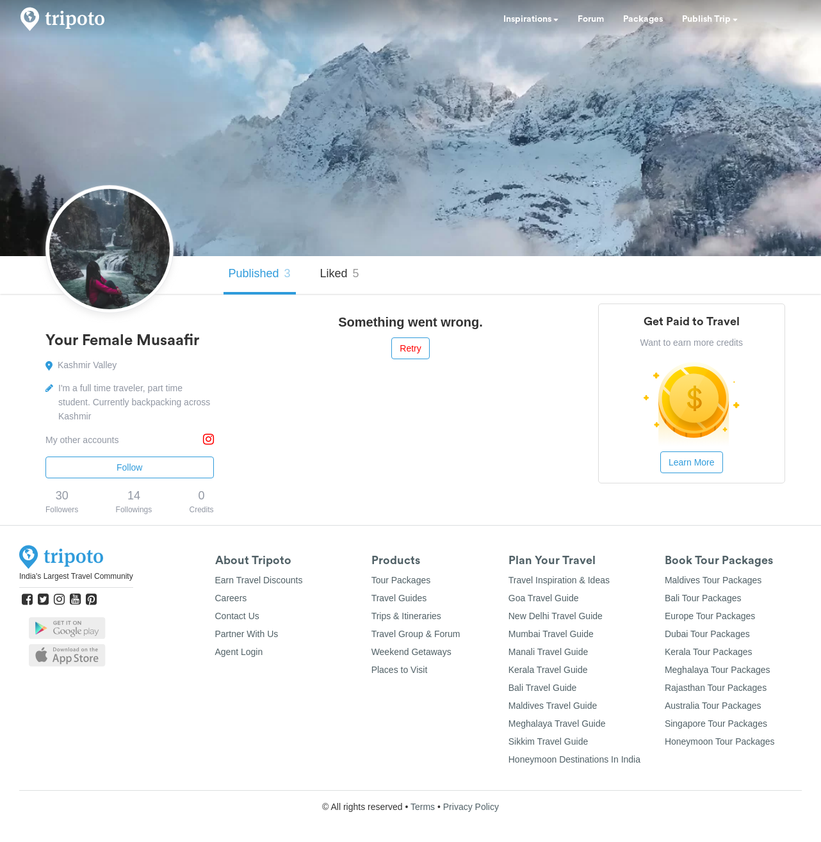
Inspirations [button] (530, 19)
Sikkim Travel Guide (548, 741)
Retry (410, 348)
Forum (591, 19)
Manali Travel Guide (548, 652)
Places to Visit (399, 670)
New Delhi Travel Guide (555, 616)
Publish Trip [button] (710, 19)
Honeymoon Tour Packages (720, 741)
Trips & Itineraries (406, 616)
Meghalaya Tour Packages (717, 670)
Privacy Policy (471, 807)
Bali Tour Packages (703, 598)
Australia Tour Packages (713, 705)
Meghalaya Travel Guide (557, 723)
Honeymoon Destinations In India (574, 759)
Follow (129, 467)
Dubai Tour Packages (707, 634)
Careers (231, 598)
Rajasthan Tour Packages (716, 688)
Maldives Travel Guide (552, 705)
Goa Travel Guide (543, 598)
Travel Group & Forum (415, 634)
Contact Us (237, 616)
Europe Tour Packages (710, 616)
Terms (422, 807)
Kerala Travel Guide (548, 670)
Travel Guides (399, 598)
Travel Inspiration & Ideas (559, 580)
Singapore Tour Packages (716, 723)
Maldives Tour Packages (713, 580)
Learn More (692, 462)
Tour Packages (401, 580)
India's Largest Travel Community (76, 576)
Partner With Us (247, 634)
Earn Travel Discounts (259, 580)
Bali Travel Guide (542, 688)
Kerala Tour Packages (708, 652)
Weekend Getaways (411, 652)
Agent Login (239, 652)
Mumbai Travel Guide (551, 634)
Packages (643, 19)
